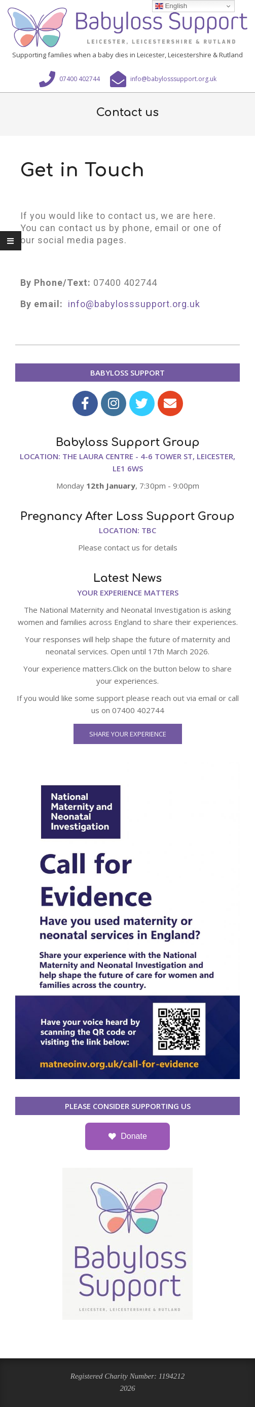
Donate (134, 1136)
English (171, 6)
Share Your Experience (127, 733)
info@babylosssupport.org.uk (134, 304)
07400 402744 (125, 282)
